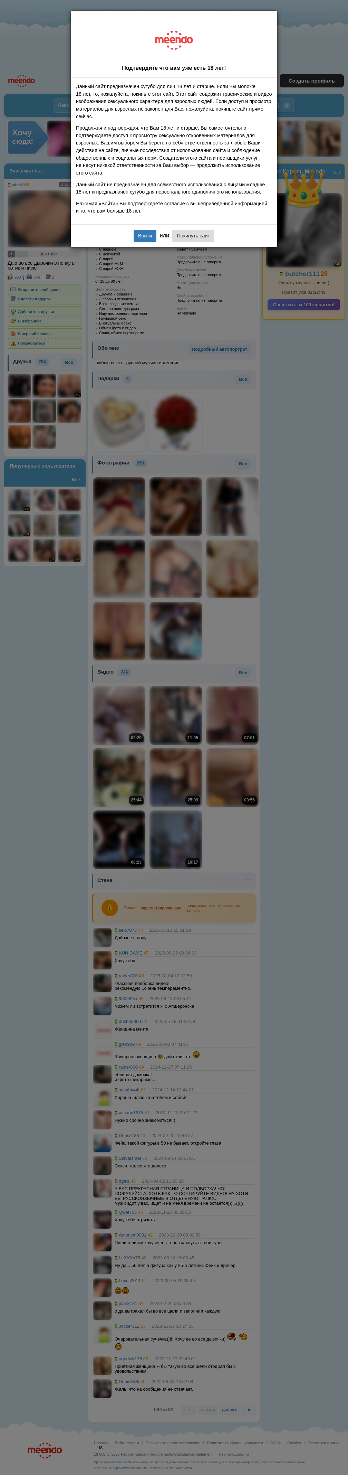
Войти (145, 235)
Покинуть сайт (193, 235)
